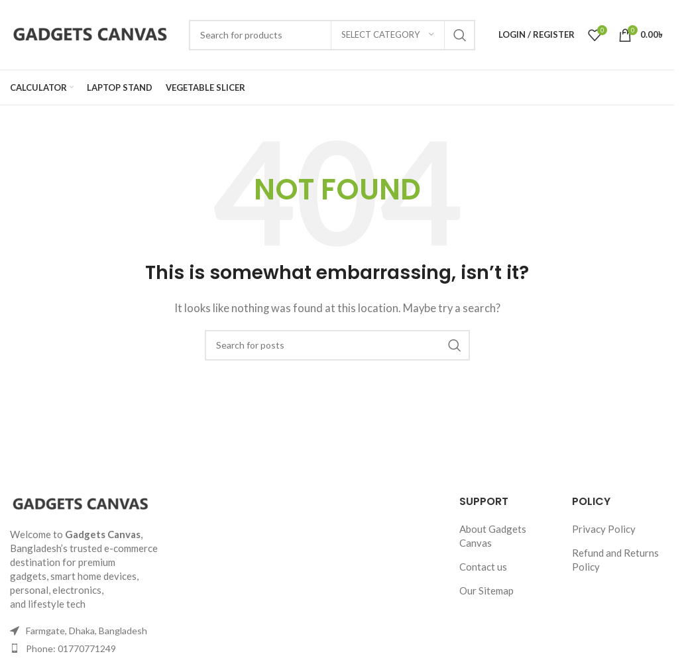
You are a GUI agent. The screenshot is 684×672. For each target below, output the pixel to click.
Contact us (483, 567)
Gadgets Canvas (103, 534)
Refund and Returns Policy (615, 560)
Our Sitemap (486, 590)
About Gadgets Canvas (492, 536)
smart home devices (93, 576)
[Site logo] (93, 33)
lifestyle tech (57, 604)
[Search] (337, 345)
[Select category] (388, 35)
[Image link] (83, 503)
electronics (76, 590)
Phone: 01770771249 (71, 648)
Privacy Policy (604, 529)
